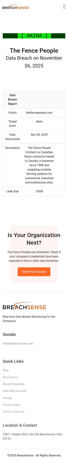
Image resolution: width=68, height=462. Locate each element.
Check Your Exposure (34, 272)
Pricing (7, 399)
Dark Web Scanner (14, 392)
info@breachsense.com (18, 344)
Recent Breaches (13, 385)
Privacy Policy (12, 406)
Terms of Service (13, 413)
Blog (6, 371)
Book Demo (10, 378)
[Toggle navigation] (64, 6)
